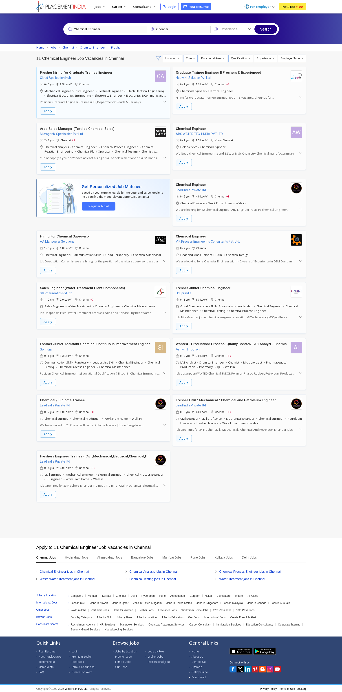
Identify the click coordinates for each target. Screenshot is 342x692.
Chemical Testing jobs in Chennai (152, 578)
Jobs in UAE (78, 602)
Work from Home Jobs (194, 609)
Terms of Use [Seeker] (292, 687)
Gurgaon (195, 594)
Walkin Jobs (155, 655)
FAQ (41, 671)
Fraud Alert (199, 676)
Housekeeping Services (119, 628)
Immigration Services (228, 623)
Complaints (46, 666)
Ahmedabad (177, 594)
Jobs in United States (179, 602)
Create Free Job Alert (243, 616)
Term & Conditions (83, 666)
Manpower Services (132, 623)
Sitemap (197, 666)
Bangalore (77, 594)
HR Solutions (107, 623)
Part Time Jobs (100, 609)
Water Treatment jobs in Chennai (242, 578)
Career (119, 6)
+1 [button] (227, 84)
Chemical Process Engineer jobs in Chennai (249, 570)
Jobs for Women (123, 609)
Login (169, 6)
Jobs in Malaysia (233, 602)
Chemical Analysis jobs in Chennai (153, 570)
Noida (208, 594)
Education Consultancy (259, 623)
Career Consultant (200, 623)
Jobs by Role (124, 616)
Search (265, 29)
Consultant (144, 6)
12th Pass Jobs (222, 609)
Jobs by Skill (104, 616)
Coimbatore (223, 594)
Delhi (134, 594)
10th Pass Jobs (245, 609)
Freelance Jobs (167, 609)
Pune (162, 594)
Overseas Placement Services (166, 623)
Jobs (100, 6)
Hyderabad (148, 594)
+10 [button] (228, 355)
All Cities (252, 594)
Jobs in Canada (256, 602)
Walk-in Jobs (78, 609)
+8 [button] (227, 196)
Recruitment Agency (83, 623)
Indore (239, 594)
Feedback (77, 660)
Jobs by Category (81, 616)
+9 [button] (73, 140)
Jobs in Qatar (120, 602)
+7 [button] (92, 299)
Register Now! (98, 206)
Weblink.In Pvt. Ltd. (76, 687)
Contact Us (199, 660)
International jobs (159, 660)
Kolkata (106, 594)
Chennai (121, 594)
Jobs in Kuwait (99, 602)
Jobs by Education (172, 616)
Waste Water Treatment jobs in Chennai (67, 578)
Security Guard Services (85, 628)
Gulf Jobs (194, 616)
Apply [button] (48, 111)
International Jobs (215, 616)
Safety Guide (200, 671)
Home (195, 650)
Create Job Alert (81, 671)
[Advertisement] (171, 519)
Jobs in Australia (280, 602)
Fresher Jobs (146, 609)
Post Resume (196, 6)
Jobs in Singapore (207, 602)
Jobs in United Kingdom (147, 602)
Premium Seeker (81, 655)
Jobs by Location (147, 616)
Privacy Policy (268, 687)
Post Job (292, 6)
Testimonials (47, 660)
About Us (197, 655)
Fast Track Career (50, 655)
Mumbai (92, 594)
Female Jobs (123, 660)
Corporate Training (289, 623)
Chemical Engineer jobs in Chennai (64, 570)
